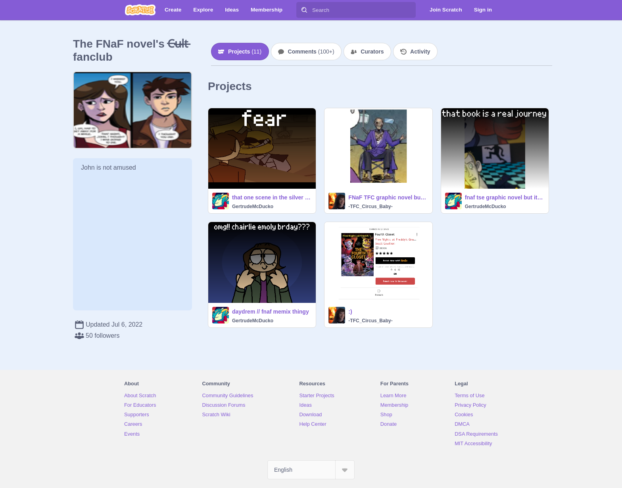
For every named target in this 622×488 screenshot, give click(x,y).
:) (350, 311)
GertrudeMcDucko (252, 206)
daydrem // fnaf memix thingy (270, 311)
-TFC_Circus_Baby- (370, 206)
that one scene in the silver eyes (271, 197)
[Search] (304, 10)
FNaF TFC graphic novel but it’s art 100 (387, 197)
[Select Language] (311, 469)
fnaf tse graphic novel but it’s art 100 (504, 197)
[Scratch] (140, 10)
